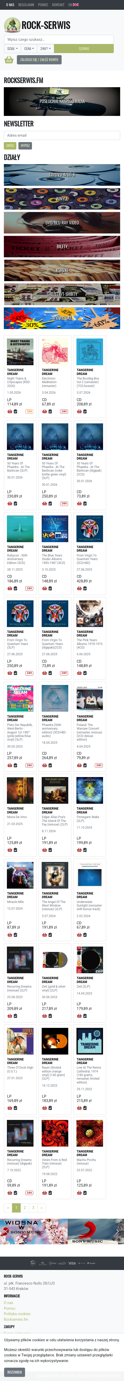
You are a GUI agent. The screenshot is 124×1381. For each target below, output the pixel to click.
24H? (44, 48)
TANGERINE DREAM (15, 371)
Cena (27, 48)
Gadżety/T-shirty (62, 294)
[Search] (59, 39)
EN (74, 4)
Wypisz (25, 145)
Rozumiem (14, 1372)
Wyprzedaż (62, 318)
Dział (11, 48)
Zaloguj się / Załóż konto (39, 59)
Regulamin (26, 4)
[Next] (41, 1208)
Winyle (62, 199)
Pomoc (43, 4)
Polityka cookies (17, 1314)
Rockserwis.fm (16, 1319)
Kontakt (58, 4)
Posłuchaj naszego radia (62, 101)
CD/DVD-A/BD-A (62, 175)
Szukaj (84, 48)
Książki (62, 270)
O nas (10, 4)
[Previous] (8, 1208)
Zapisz (10, 145)
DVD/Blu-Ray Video (62, 223)
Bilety (62, 246)
